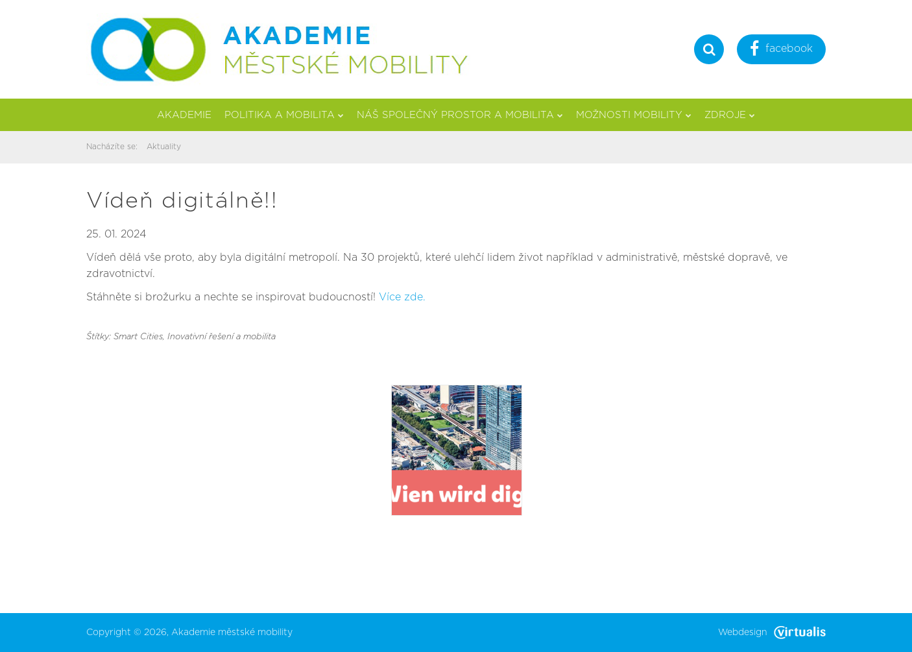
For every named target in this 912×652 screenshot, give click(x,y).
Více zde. (402, 297)
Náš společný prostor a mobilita (460, 115)
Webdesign (772, 632)
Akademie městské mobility (232, 632)
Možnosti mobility (633, 115)
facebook (781, 50)
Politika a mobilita (284, 115)
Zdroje (729, 115)
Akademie (184, 115)
